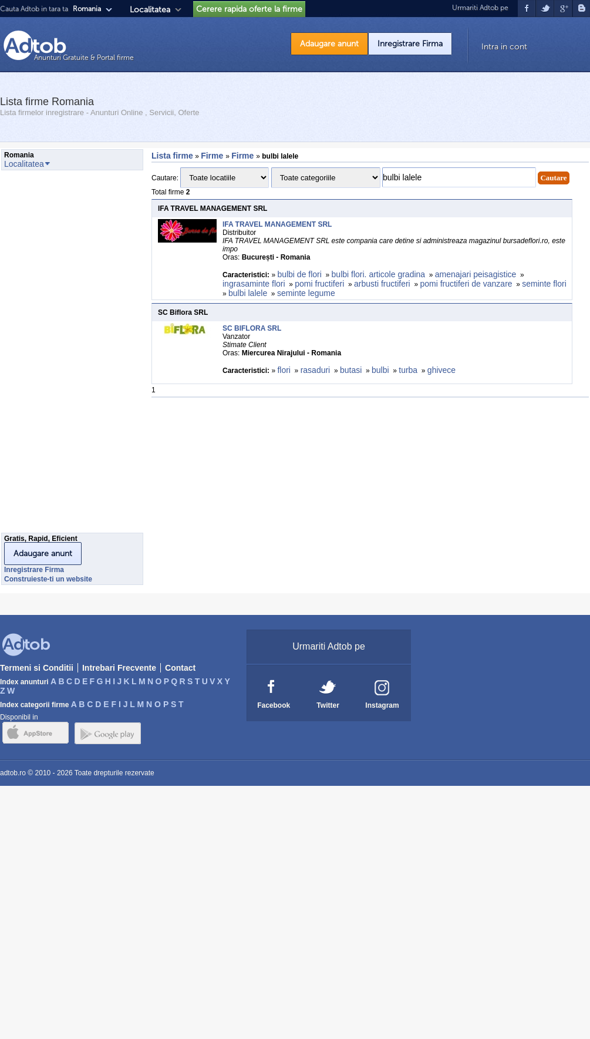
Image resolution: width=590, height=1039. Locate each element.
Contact (180, 668)
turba (408, 370)
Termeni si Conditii (36, 668)
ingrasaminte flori (253, 283)
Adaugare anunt (329, 44)
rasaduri (316, 370)
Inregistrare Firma (410, 44)
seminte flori (544, 283)
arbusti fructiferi (382, 283)
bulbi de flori (299, 274)
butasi (351, 370)
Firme (213, 155)
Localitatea (150, 10)
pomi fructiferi (319, 283)
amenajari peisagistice (476, 274)
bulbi (380, 370)
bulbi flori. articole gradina (379, 274)
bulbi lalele (247, 293)
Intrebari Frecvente (119, 668)
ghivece (441, 370)
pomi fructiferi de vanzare (466, 283)
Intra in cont (504, 47)
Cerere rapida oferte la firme (249, 9)
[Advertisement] (48, 355)
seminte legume (306, 293)
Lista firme (172, 155)
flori (284, 370)
